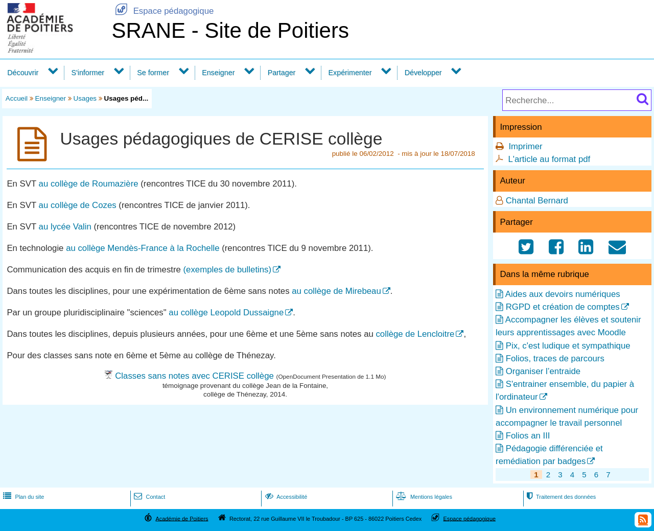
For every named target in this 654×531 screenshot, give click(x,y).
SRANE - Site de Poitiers (230, 30)
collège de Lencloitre (415, 334)
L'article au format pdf (549, 159)
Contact (148, 497)
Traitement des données (560, 497)
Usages (85, 98)
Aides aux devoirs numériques (562, 294)
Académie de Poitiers (181, 518)
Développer (423, 72)
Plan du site (22, 497)
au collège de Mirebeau (336, 291)
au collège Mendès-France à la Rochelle (142, 248)
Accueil (17, 98)
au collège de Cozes (77, 205)
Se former (153, 72)
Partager (282, 72)
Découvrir (22, 72)
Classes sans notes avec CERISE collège (194, 376)
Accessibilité (285, 497)
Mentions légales (423, 497)
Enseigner (218, 72)
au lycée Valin (65, 227)
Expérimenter (350, 72)
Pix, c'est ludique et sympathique (568, 346)
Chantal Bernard (537, 200)
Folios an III (528, 436)
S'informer (88, 72)
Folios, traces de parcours (555, 358)
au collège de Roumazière (88, 184)
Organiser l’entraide (543, 371)
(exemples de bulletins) (227, 269)
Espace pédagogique (162, 11)
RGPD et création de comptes (563, 307)
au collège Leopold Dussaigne (226, 312)
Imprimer (525, 146)
